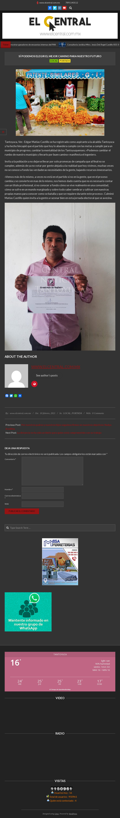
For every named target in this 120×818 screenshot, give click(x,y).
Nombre (9, 489)
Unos (57, 814)
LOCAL (54, 61)
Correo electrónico (13, 497)
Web (7, 504)
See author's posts (47, 375)
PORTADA (65, 61)
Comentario (10, 459)
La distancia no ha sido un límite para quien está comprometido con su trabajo (59, 432)
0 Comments (98, 413)
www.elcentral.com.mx (55, 366)
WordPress (73, 814)
